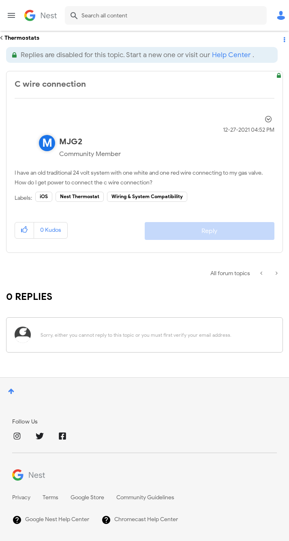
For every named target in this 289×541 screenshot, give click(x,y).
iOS (44, 196)
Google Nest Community (40, 15)
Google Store (87, 497)
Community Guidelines (145, 497)
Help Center (231, 55)
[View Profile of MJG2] (70, 142)
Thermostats (21, 37)
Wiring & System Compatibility (147, 196)
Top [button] (11, 391)
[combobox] (166, 15)
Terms (50, 497)
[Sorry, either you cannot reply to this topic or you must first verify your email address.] (155, 335)
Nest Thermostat (79, 196)
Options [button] (283, 38)
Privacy (21, 497)
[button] (24, 230)
